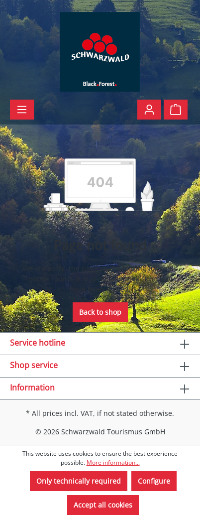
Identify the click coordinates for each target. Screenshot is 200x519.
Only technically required (78, 481)
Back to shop (100, 312)
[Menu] (22, 110)
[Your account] (149, 110)
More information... (113, 462)
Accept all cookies (103, 505)
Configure (154, 481)
